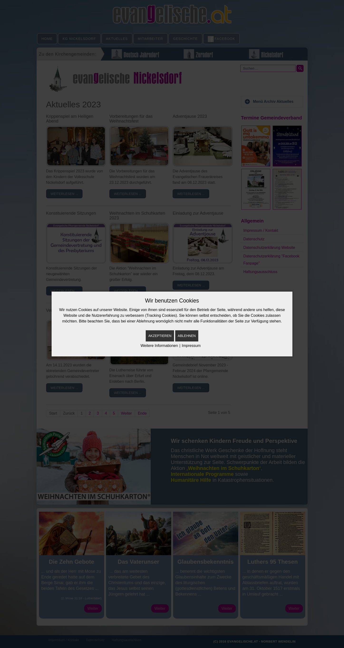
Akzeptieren (159, 336)
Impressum (191, 346)
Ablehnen (187, 336)
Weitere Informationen (159, 346)
